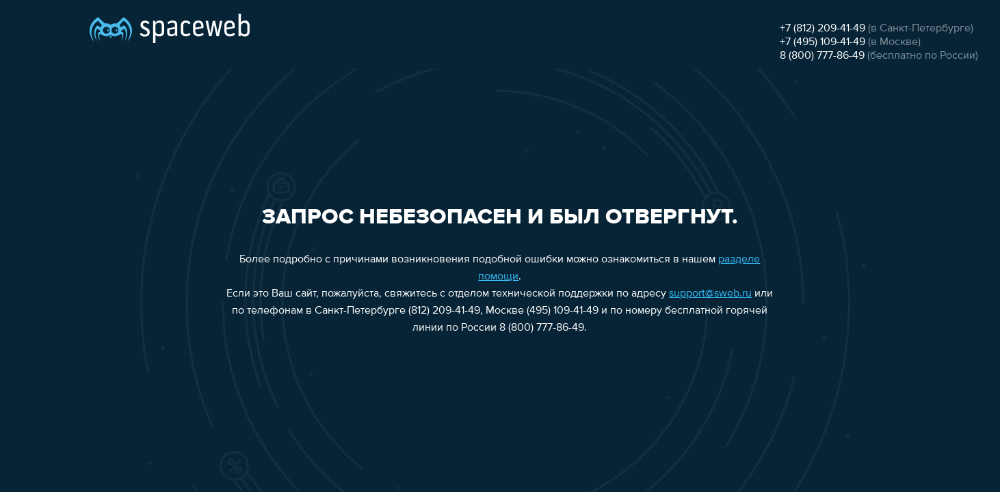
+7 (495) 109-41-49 (822, 42)
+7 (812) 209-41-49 (822, 28)
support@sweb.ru (710, 293)
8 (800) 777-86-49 (822, 56)
